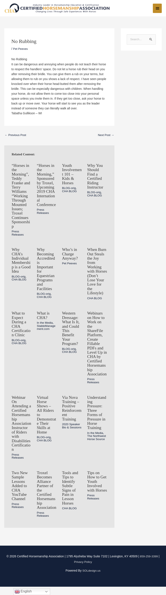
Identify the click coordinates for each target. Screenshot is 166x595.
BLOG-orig (69, 189)
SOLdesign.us (91, 579)
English (23, 591)
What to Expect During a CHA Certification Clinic (21, 327)
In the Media (45, 326)
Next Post (105, 137)
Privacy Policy (83, 570)
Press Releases (18, 233)
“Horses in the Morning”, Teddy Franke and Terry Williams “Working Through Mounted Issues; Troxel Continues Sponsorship (21, 197)
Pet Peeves (20, 51)
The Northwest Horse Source (97, 443)
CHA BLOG (69, 192)
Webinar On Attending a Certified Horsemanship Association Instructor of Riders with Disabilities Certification (21, 429)
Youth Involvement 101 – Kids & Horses (71, 176)
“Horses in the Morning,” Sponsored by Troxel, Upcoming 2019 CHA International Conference (46, 186)
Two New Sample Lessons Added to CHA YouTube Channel (20, 490)
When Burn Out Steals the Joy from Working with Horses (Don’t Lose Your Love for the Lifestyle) (97, 273)
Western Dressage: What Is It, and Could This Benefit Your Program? (71, 332)
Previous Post (16, 137)
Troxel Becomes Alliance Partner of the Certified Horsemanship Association (46, 496)
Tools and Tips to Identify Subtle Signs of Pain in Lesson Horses (70, 492)
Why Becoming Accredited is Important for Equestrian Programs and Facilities (46, 269)
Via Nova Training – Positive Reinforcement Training (71, 414)
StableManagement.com (46, 331)
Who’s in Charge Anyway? (70, 254)
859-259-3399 (149, 564)
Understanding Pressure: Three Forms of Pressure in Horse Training (97, 418)
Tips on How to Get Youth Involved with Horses (97, 488)
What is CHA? (43, 319)
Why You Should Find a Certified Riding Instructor (95, 178)
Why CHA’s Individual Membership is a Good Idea (21, 261)
